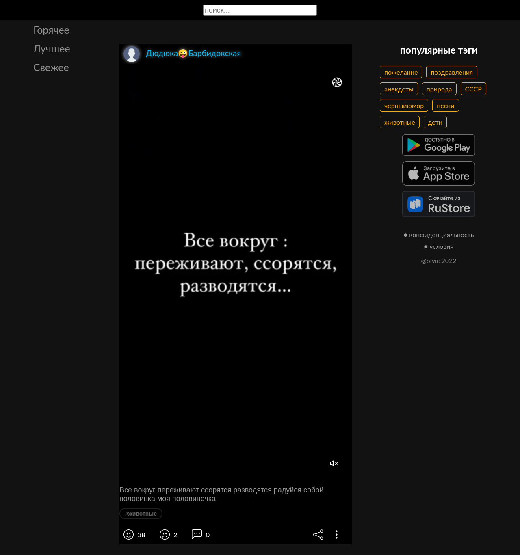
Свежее (51, 67)
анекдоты (399, 89)
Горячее (51, 30)
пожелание (401, 72)
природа (439, 89)
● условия (439, 246)
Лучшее (51, 48)
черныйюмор (404, 105)
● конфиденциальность (439, 234)
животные (399, 122)
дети (435, 122)
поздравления (452, 72)
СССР (473, 89)
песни (445, 105)
